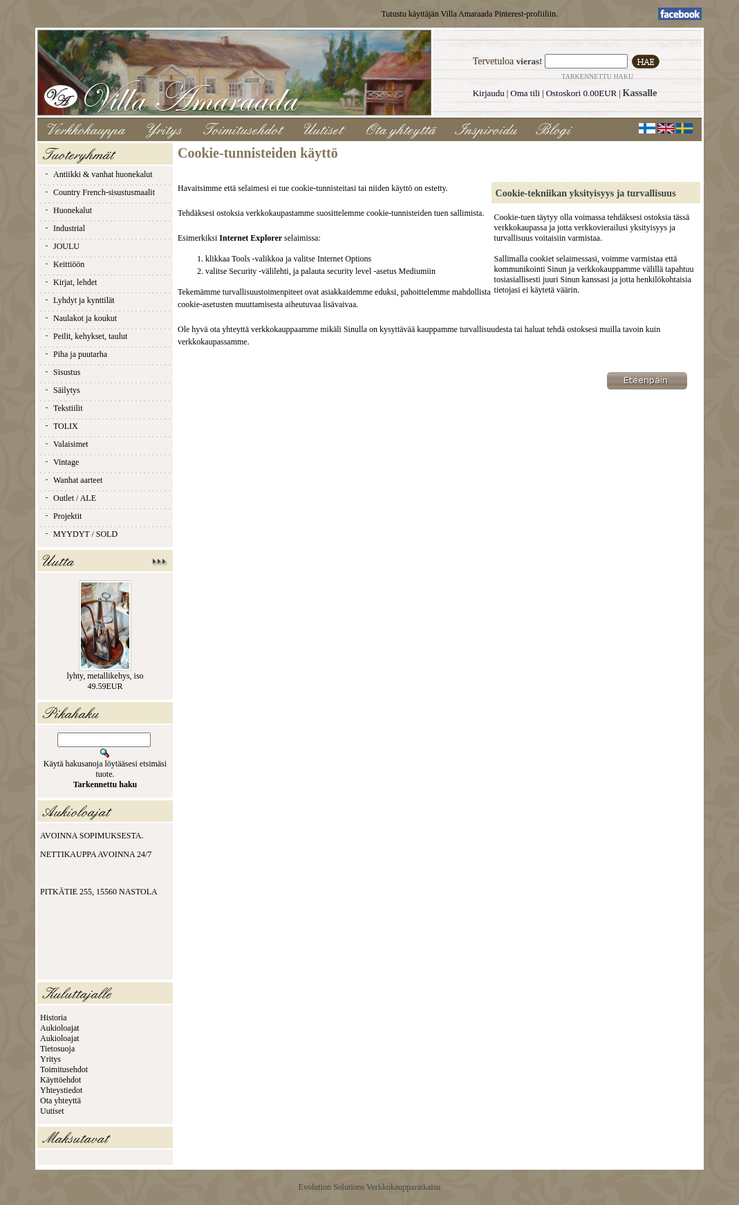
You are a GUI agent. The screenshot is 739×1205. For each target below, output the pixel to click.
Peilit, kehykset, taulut (85, 336)
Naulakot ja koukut (80, 318)
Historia (53, 1017)
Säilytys (62, 390)
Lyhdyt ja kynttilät (79, 300)
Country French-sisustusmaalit (99, 192)
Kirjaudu (489, 93)
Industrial (64, 228)
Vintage (61, 462)
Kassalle (640, 93)
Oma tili (525, 93)
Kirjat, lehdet (70, 282)
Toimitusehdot (64, 1069)
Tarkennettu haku (597, 76)
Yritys (50, 1059)
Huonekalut (68, 210)
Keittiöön (64, 264)
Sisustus (62, 372)
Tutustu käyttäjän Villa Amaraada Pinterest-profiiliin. (469, 14)
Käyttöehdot (60, 1080)
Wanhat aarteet (73, 480)
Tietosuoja (57, 1049)
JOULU (61, 246)
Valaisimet (66, 444)
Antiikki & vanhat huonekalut (98, 174)
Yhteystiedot (61, 1090)
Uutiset (52, 1111)
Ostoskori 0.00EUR (581, 93)
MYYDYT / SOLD (81, 534)
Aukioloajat (59, 1028)
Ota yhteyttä (60, 1100)
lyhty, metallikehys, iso (104, 676)
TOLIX (61, 426)
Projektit (63, 516)
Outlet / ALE (70, 498)
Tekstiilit (63, 408)
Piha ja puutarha (75, 354)
